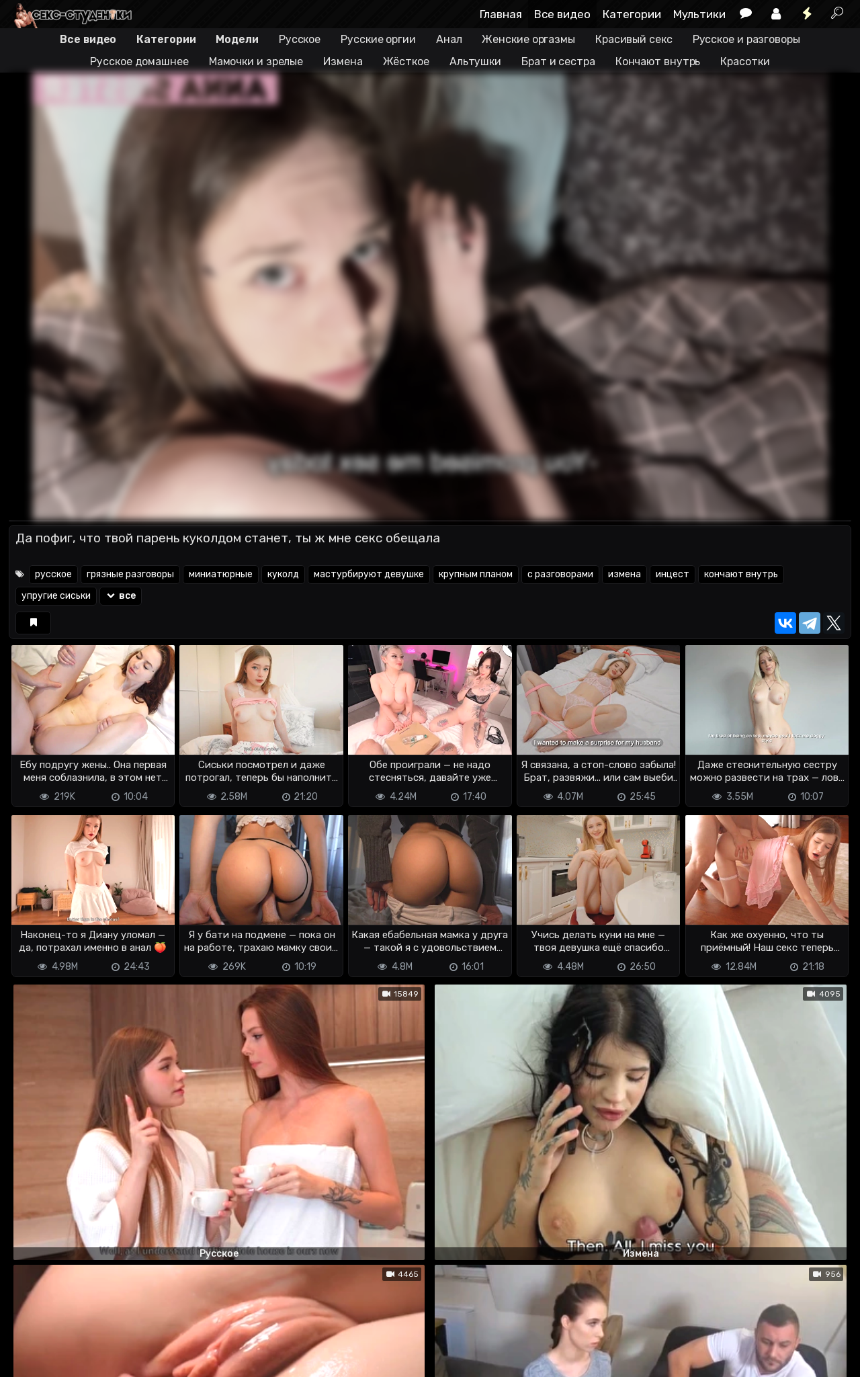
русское (53, 574)
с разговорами (560, 574)
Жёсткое (406, 61)
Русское (299, 39)
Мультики (699, 14)
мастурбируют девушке (369, 574)
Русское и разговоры (746, 39)
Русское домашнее (139, 61)
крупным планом (476, 574)
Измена (342, 61)
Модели (237, 39)
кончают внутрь (741, 574)
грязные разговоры (130, 574)
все (120, 595)
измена (624, 574)
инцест (672, 574)
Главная (501, 14)
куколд (283, 574)
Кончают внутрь (658, 61)
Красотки (744, 61)
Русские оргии (378, 39)
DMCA (30, 1344)
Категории (632, 14)
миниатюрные (221, 574)
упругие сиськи (56, 595)
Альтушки (475, 61)
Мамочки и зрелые (256, 61)
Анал (449, 39)
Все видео (562, 14)
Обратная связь (149, 1344)
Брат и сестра (558, 61)
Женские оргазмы (528, 39)
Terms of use (78, 1344)
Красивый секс (634, 39)
